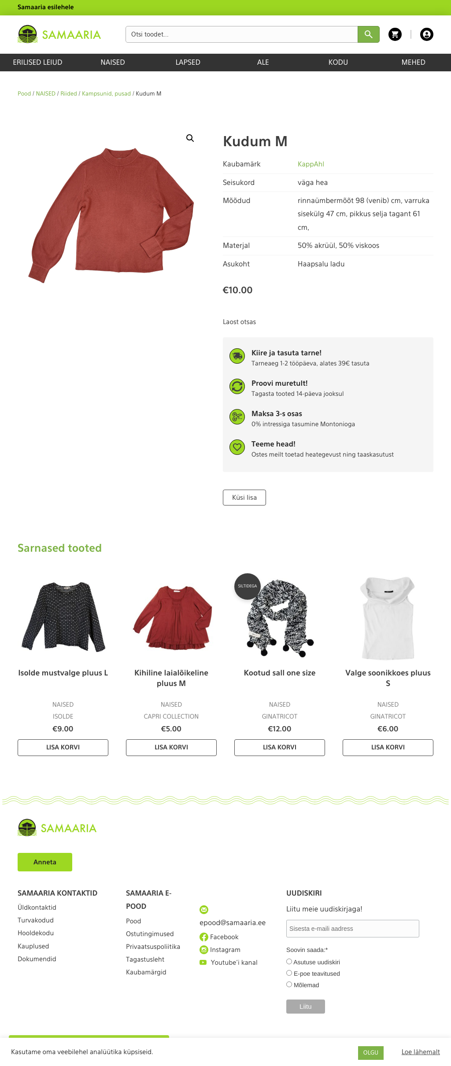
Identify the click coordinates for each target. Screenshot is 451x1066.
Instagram (222, 953)
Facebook (220, 937)
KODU (338, 62)
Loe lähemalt (421, 1052)
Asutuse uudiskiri (316, 961)
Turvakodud (37, 924)
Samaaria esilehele (46, 7)
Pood (24, 94)
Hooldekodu (37, 940)
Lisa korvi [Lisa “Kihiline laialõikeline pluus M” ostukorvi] (171, 747)
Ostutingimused (152, 937)
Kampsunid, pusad (106, 94)
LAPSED (187, 62)
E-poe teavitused (317, 972)
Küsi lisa (243, 497)
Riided (68, 94)
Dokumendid (39, 972)
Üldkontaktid (39, 908)
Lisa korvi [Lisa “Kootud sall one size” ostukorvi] (279, 747)
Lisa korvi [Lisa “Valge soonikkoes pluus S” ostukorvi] (388, 747)
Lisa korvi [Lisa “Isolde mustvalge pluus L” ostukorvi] (63, 747)
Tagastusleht (147, 983)
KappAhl (311, 164)
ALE (263, 62)
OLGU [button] (370, 1053)
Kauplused (35, 956)
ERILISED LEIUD (37, 62)
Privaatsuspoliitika (154, 960)
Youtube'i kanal (231, 970)
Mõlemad (306, 984)
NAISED (112, 62)
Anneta (46, 861)
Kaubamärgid (148, 999)
